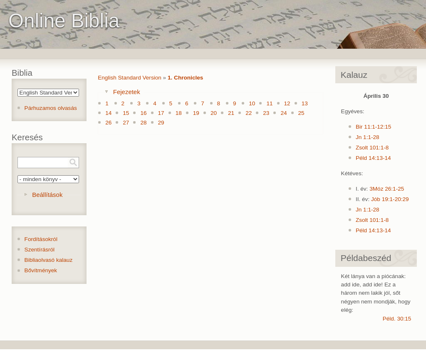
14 (108, 113)
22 (248, 113)
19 (196, 113)
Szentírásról (40, 249)
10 (252, 103)
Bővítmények (41, 270)
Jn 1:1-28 (367, 137)
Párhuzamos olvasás (51, 108)
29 (161, 122)
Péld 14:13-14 (373, 158)
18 (179, 113)
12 (287, 103)
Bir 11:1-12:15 (373, 127)
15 (126, 113)
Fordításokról (41, 239)
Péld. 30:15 (397, 319)
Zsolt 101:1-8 (372, 147)
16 (143, 113)
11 (269, 103)
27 (126, 122)
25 (301, 113)
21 (231, 113)
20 (214, 113)
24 (283, 113)
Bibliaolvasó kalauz (49, 260)
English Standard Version (129, 78)
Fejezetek (126, 91)
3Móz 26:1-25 (386, 189)
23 (266, 113)
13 (305, 103)
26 (108, 122)
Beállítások (47, 194)
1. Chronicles (185, 78)
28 (143, 122)
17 (161, 113)
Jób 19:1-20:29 (390, 199)
